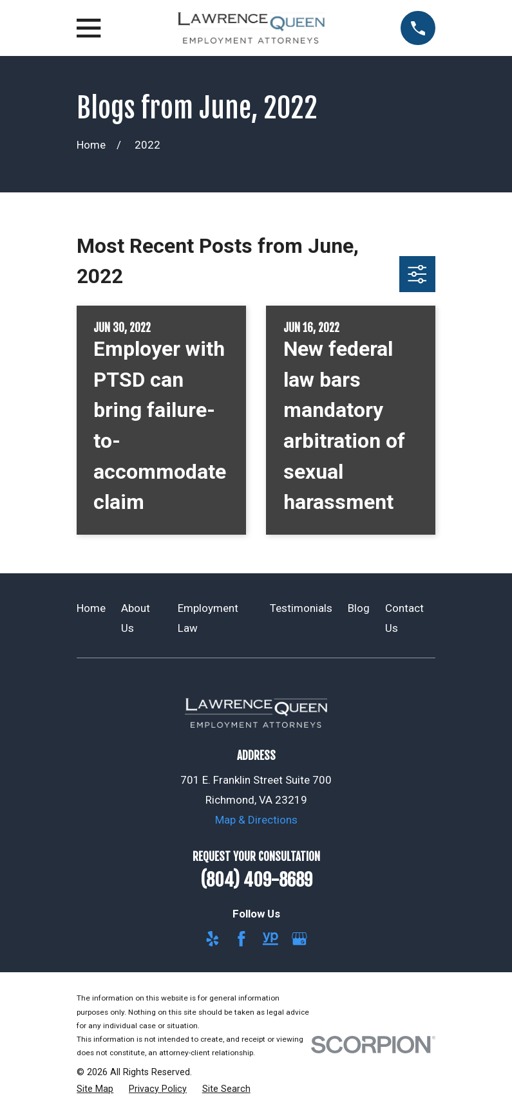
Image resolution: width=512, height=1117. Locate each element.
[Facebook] (241, 938)
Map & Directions (256, 819)
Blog (359, 608)
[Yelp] (212, 938)
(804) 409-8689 (256, 880)
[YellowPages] (270, 938)
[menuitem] (95, 1089)
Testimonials (301, 608)
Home (91, 608)
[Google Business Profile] (299, 938)
